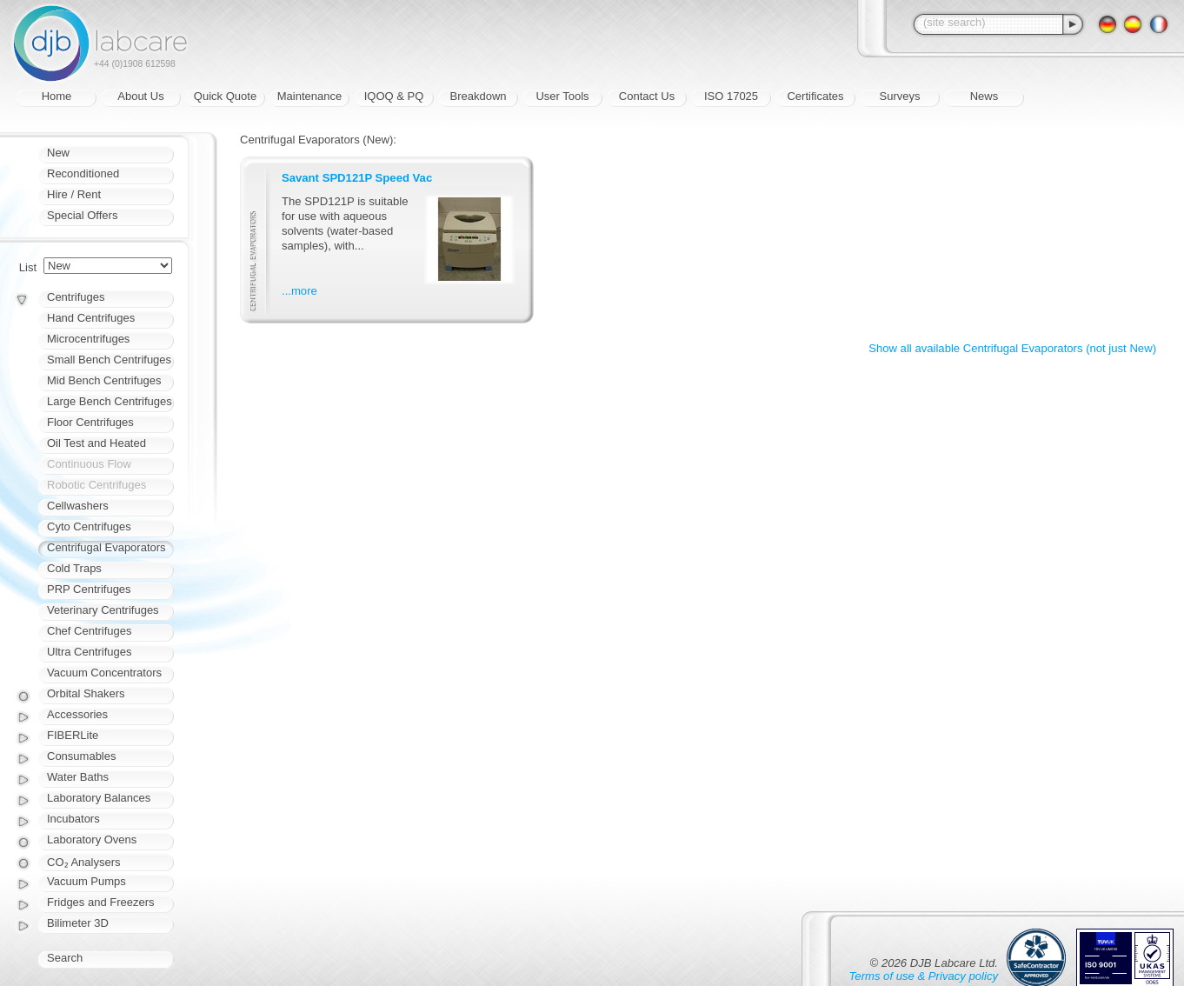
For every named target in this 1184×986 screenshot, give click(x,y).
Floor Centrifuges (90, 422)
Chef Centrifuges (89, 630)
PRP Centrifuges (89, 589)
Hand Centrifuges (91, 317)
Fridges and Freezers (101, 902)
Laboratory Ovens (91, 839)
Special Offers (82, 215)
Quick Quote (225, 96)
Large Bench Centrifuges (109, 401)
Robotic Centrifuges (96, 484)
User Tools (562, 96)
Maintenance (309, 96)
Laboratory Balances (98, 797)
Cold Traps (74, 568)
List (28, 267)
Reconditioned (83, 173)
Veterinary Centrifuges (103, 609)
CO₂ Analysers (83, 862)
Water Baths (78, 776)
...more (299, 290)
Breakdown (477, 96)
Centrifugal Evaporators (106, 547)
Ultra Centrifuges (89, 651)
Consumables (81, 756)
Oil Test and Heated (96, 443)
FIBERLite (72, 735)
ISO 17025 (731, 96)
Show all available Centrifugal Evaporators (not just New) (1012, 348)
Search (65, 957)
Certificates (815, 96)
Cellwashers (78, 505)
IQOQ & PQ (394, 96)
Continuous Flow (89, 463)
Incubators (73, 818)
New (58, 152)
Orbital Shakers (86, 693)
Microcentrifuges (88, 338)
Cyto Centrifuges (89, 526)
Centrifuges (75, 296)
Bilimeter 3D (78, 922)
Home (57, 96)
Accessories (77, 714)
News (984, 96)
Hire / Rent (74, 194)
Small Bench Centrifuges (109, 359)
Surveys (900, 96)
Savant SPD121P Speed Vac (357, 177)
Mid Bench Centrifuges (104, 380)
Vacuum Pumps (86, 881)
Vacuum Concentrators (104, 672)
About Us (140, 96)
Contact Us (647, 96)
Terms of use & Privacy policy (923, 976)
